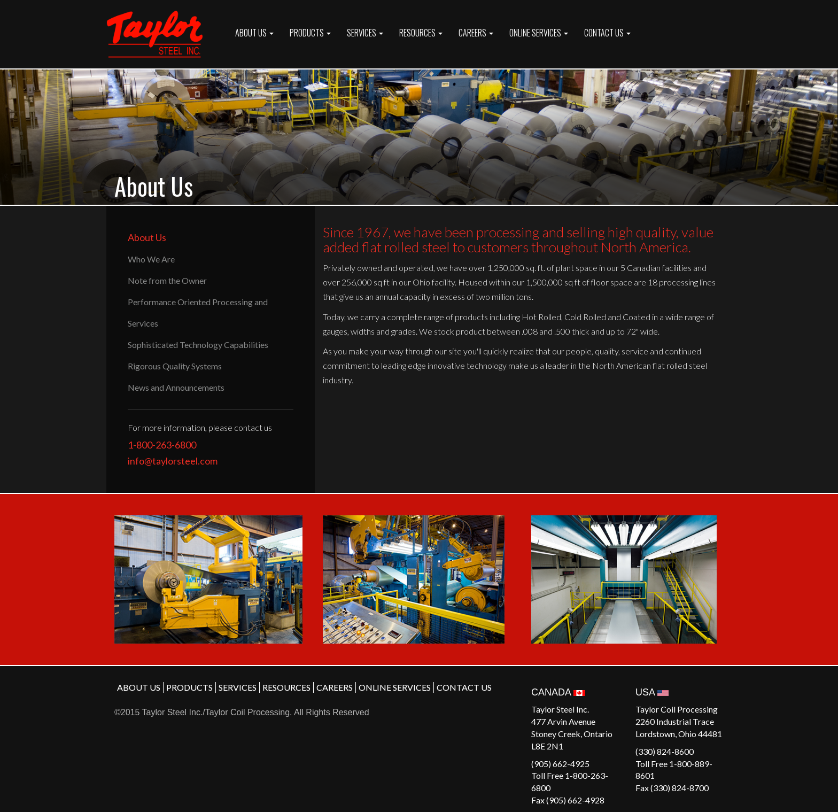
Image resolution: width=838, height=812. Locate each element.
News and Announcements (176, 387)
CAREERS (476, 32)
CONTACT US (607, 32)
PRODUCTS (310, 32)
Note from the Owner (167, 280)
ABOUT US (254, 32)
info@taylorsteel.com (173, 461)
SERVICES (365, 32)
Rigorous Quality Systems (175, 366)
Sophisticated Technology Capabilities (198, 344)
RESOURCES (421, 32)
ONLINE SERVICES (538, 32)
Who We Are (151, 259)
